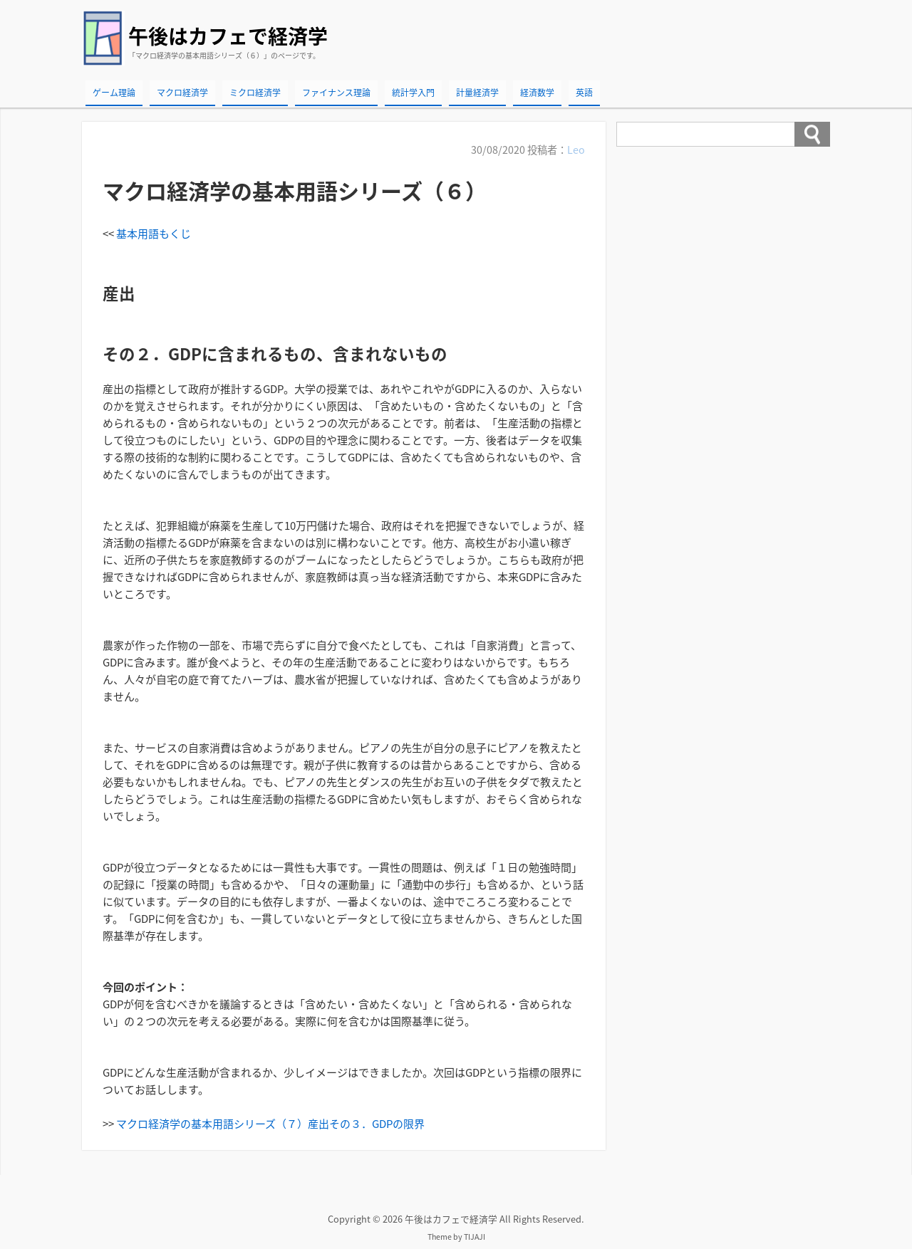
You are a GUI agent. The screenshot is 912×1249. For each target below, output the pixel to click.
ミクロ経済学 (255, 92)
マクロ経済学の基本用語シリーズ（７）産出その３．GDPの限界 (270, 1124)
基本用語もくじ (153, 233)
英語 (584, 92)
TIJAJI (474, 1236)
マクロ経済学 (182, 92)
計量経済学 (477, 92)
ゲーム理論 (114, 92)
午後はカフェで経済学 (228, 36)
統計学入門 (413, 92)
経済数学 (537, 92)
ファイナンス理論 (336, 92)
